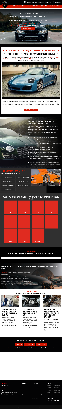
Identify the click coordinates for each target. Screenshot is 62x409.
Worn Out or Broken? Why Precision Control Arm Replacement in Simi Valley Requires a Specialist (51, 313)
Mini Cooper (24, 241)
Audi (16, 22)
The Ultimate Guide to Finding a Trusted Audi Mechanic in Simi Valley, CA (30, 312)
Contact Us (23, 396)
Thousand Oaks (29, 344)
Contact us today (11, 347)
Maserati (23, 25)
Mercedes (24, 22)
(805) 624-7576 (57, 2)
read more (4, 328)
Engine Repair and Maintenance (23, 177)
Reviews (29, 5)
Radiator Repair (35, 398)
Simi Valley (19, 344)
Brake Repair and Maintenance (8, 185)
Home (8, 5)
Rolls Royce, (15, 58)
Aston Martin (15, 25)
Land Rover (27, 23)
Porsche (29, 22)
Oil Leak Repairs (8, 189)
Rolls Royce (20, 23)
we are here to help (26, 103)
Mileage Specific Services (23, 185)
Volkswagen (36, 22)
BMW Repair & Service (36, 396)
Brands (23, 5)
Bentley (36, 23)
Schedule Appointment (54, 5)
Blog (42, 5)
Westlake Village (42, 344)
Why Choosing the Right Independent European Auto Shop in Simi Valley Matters (9, 312)
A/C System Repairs (8, 177)
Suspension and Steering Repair (8, 181)
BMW (19, 22)
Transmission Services (23, 181)
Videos (46, 5)
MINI (32, 23)
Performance (35, 5)
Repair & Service (15, 5)
